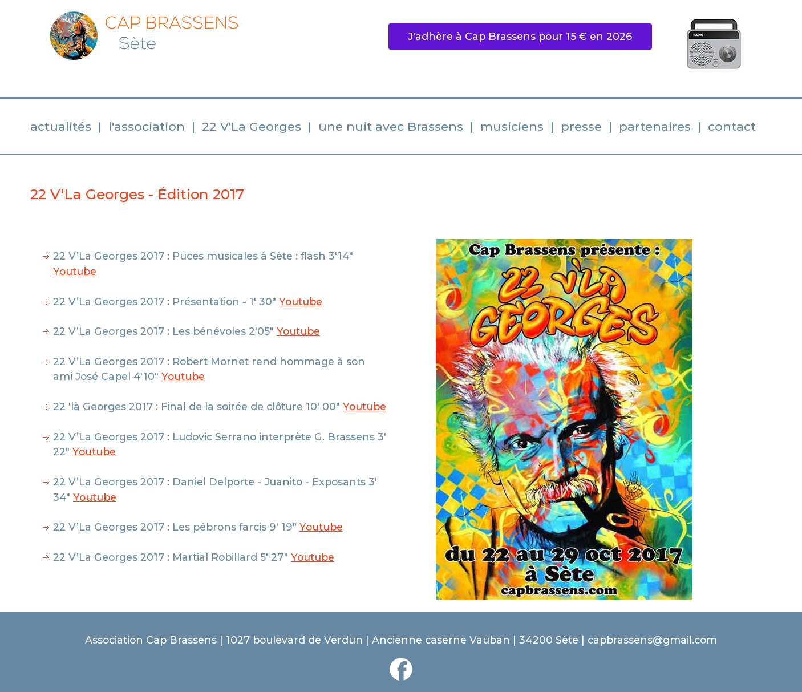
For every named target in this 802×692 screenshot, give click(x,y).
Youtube (74, 271)
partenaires (655, 126)
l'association (146, 126)
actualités (60, 126)
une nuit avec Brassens (390, 126)
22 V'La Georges (251, 126)
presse (581, 126)
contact (732, 126)
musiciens (512, 126)
